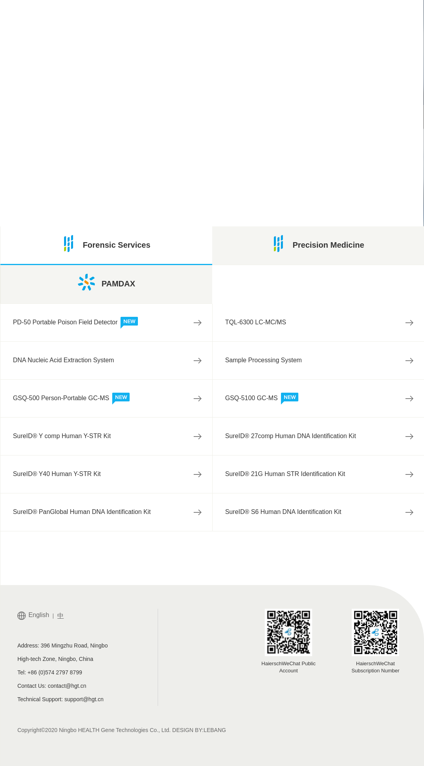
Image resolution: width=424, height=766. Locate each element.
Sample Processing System (264, 360)
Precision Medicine (318, 243)
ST (228, 144)
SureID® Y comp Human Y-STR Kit (62, 436)
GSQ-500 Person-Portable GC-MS (71, 399)
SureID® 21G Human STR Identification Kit (285, 474)
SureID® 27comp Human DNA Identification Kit (291, 436)
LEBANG (215, 730)
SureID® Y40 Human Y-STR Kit (57, 474)
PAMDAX (106, 282)
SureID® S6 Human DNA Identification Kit (283, 512)
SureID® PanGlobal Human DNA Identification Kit (82, 512)
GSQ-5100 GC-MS (262, 399)
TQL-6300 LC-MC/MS (256, 322)
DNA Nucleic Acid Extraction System (64, 360)
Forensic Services (106, 243)
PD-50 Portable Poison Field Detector (76, 323)
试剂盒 (200, 144)
